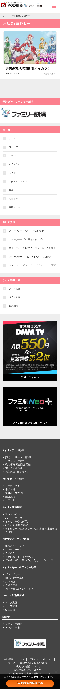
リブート (10, 500)
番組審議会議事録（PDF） (28, 670)
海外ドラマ (14, 198)
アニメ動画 (14, 288)
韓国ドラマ (14, 207)
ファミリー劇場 (13, 623)
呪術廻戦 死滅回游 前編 (18, 464)
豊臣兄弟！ (11, 496)
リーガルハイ (12, 485)
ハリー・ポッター (14, 517)
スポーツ (13, 147)
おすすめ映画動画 (12, 507)
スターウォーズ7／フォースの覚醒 (26, 231)
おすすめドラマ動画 (13, 479)
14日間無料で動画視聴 (30, 683)
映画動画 (13, 306)
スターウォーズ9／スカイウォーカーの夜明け (32, 248)
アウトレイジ (12, 514)
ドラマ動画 (14, 297)
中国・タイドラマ (18, 181)
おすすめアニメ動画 (13, 450)
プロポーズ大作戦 (14, 493)
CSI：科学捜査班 (14, 578)
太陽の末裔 (11, 585)
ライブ (12, 173)
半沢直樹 (10, 489)
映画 (11, 190)
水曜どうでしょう (14, 546)
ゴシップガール (13, 574)
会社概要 (8, 659)
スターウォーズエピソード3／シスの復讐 (30, 256)
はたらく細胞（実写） (17, 525)
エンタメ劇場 (12, 627)
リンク (20, 659)
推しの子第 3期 (13, 468)
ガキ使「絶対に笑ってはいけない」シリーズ (29, 560)
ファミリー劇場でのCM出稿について (28, 663)
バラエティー (15, 164)
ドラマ (12, 155)
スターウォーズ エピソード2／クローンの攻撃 (32, 265)
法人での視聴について (28, 666)
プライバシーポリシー (40, 659)
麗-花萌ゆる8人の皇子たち (19, 588)
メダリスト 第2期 (14, 460)
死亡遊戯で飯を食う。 (17, 471)
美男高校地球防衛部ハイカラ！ (28, 68)
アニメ (12, 138)
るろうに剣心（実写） (17, 521)
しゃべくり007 (13, 549)
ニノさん (10, 553)
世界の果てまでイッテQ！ (19, 556)
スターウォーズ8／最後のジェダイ (26, 239)
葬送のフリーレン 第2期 (18, 457)
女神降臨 (10, 581)
